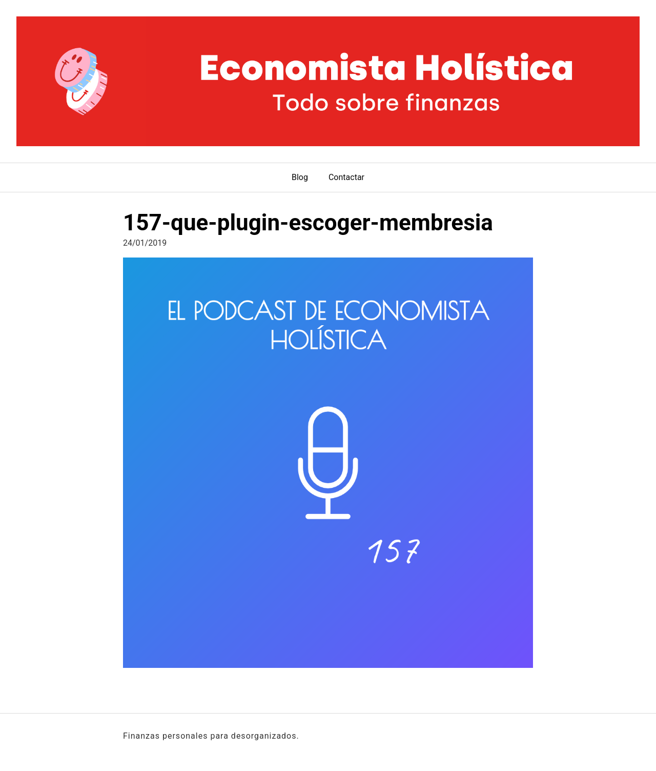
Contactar (346, 177)
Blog (300, 177)
